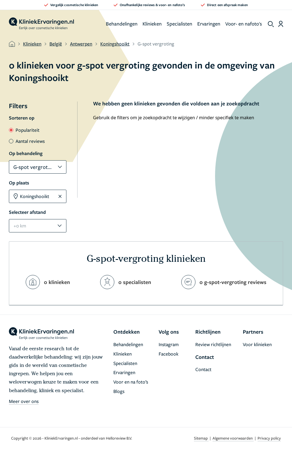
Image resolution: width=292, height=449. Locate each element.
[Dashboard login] (280, 24)
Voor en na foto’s (130, 382)
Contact (203, 369)
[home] (41, 23)
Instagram (169, 344)
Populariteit (24, 130)
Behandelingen (122, 23)
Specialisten (179, 23)
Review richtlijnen (213, 344)
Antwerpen (81, 43)
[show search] (271, 24)
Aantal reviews (27, 141)
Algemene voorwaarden (233, 438)
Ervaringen (208, 23)
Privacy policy (269, 438)
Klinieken (152, 23)
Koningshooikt (114, 43)
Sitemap (201, 438)
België (55, 43)
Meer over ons (24, 401)
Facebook (168, 354)
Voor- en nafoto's (243, 23)
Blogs (118, 391)
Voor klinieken (257, 344)
